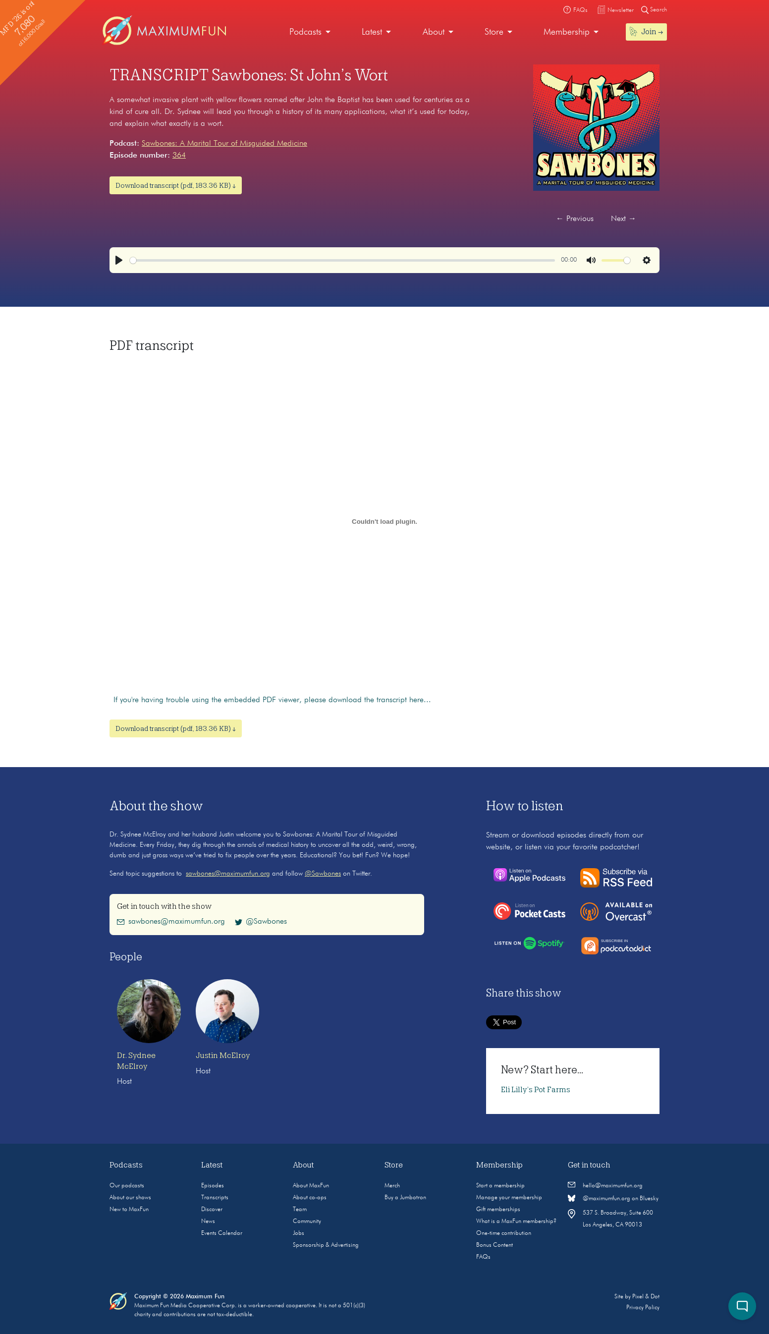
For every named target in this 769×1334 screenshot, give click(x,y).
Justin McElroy (223, 1055)
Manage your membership (509, 1198)
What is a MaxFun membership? (516, 1221)
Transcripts (214, 1198)
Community (307, 1221)
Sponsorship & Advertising (326, 1245)
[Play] (119, 260)
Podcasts (305, 32)
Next (623, 219)
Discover (211, 1210)
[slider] (342, 260)
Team (300, 1210)
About (433, 32)
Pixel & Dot (645, 1297)
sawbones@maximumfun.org (228, 873)
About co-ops (310, 1198)
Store (494, 32)
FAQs (483, 1257)
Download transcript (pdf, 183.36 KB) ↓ (175, 185)
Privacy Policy (642, 1308)
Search (654, 9)
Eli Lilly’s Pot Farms (535, 1089)
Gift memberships (498, 1210)
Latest (372, 32)
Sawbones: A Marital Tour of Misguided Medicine (224, 144)
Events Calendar (221, 1233)
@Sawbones (323, 873)
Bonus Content (494, 1245)
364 (179, 156)
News (208, 1221)
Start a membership (500, 1186)
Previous (575, 219)
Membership (567, 32)
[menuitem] (309, 32)
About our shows (130, 1198)
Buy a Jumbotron (405, 1198)
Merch (392, 1186)
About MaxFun (311, 1186)
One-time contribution (503, 1233)
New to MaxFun (129, 1210)
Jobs (298, 1233)
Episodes (212, 1186)
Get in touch (589, 1165)
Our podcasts (127, 1186)
